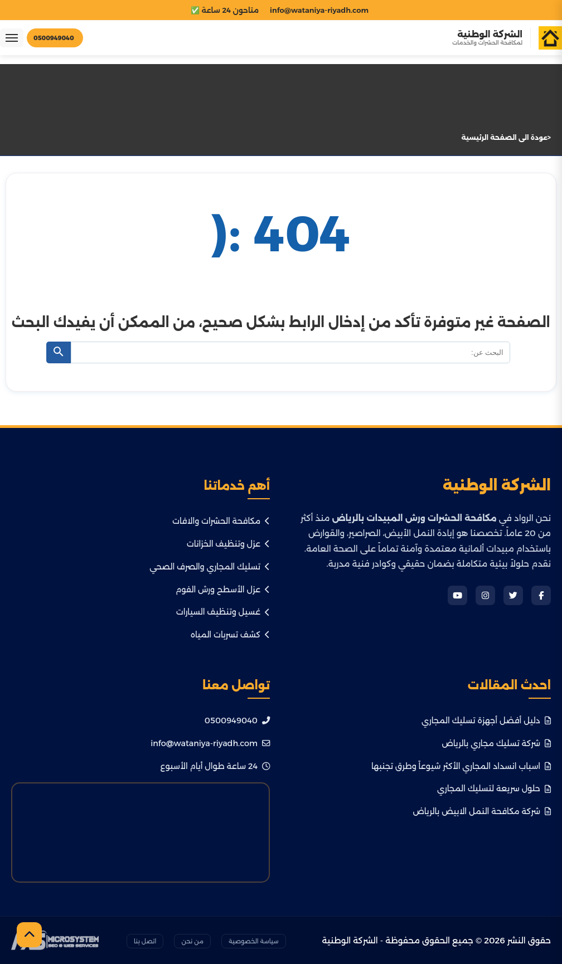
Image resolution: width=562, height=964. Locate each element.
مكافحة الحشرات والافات (221, 521)
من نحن (192, 941)
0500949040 (237, 720)
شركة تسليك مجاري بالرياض (496, 743)
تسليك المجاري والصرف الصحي (209, 567)
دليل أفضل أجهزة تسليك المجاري (486, 720)
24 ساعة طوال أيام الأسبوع (215, 766)
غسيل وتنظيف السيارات (223, 612)
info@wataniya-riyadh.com (210, 743)
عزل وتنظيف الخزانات (228, 544)
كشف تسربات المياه (230, 635)
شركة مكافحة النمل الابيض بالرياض (482, 811)
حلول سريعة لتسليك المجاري (494, 788)
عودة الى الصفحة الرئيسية (505, 137)
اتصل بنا (145, 941)
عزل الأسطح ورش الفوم (223, 590)
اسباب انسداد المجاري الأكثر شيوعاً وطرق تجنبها (461, 766)
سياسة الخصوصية (254, 941)
